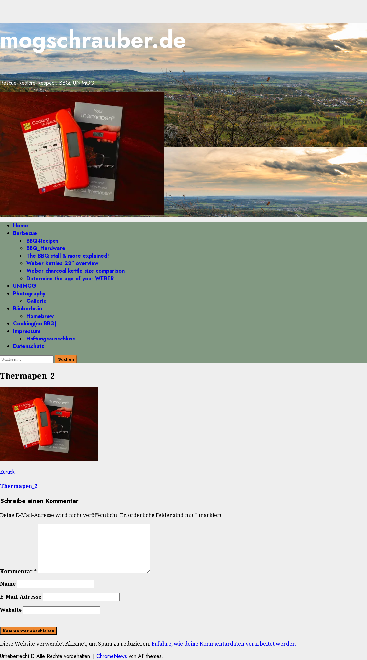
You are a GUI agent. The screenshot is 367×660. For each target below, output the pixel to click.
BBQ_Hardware (45, 248)
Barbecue (25, 233)
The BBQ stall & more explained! (67, 256)
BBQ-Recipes (42, 240)
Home (20, 225)
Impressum (26, 331)
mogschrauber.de (93, 39)
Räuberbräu (27, 308)
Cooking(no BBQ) (35, 323)
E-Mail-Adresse (20, 596)
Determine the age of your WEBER (70, 278)
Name (8, 583)
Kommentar (18, 571)
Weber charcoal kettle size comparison (75, 271)
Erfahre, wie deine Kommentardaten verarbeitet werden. (224, 643)
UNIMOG (24, 286)
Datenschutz (28, 346)
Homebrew (40, 316)
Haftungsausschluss (50, 338)
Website (11, 609)
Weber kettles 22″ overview (62, 263)
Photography (29, 293)
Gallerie (36, 301)
